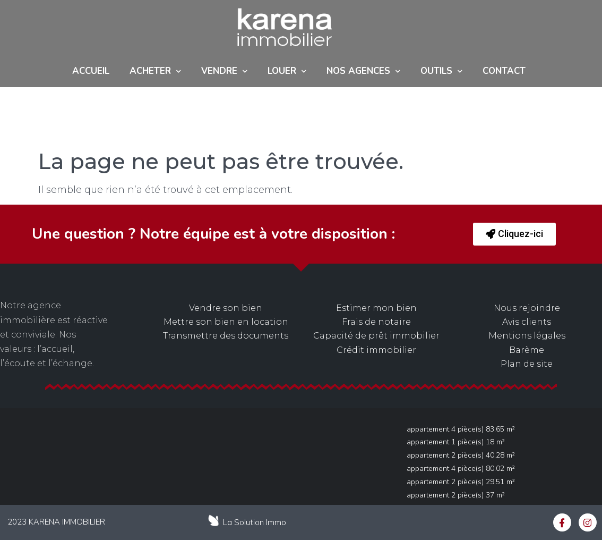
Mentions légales (526, 336)
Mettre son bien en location (226, 322)
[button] (514, 234)
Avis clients (526, 322)
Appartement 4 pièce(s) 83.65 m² (461, 429)
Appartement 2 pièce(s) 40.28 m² (461, 455)
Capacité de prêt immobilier (376, 336)
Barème (526, 350)
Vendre (224, 71)
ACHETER (155, 71)
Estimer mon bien (376, 308)
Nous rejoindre (527, 308)
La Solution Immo (254, 522)
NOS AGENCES (363, 71)
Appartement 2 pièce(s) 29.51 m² (461, 482)
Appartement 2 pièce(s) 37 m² (456, 495)
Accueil (90, 71)
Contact (504, 71)
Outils (441, 71)
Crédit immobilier (376, 350)
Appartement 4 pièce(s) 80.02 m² (461, 468)
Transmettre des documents (225, 336)
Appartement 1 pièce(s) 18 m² (456, 442)
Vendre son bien (225, 308)
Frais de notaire (376, 322)
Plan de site (527, 364)
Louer (287, 71)
